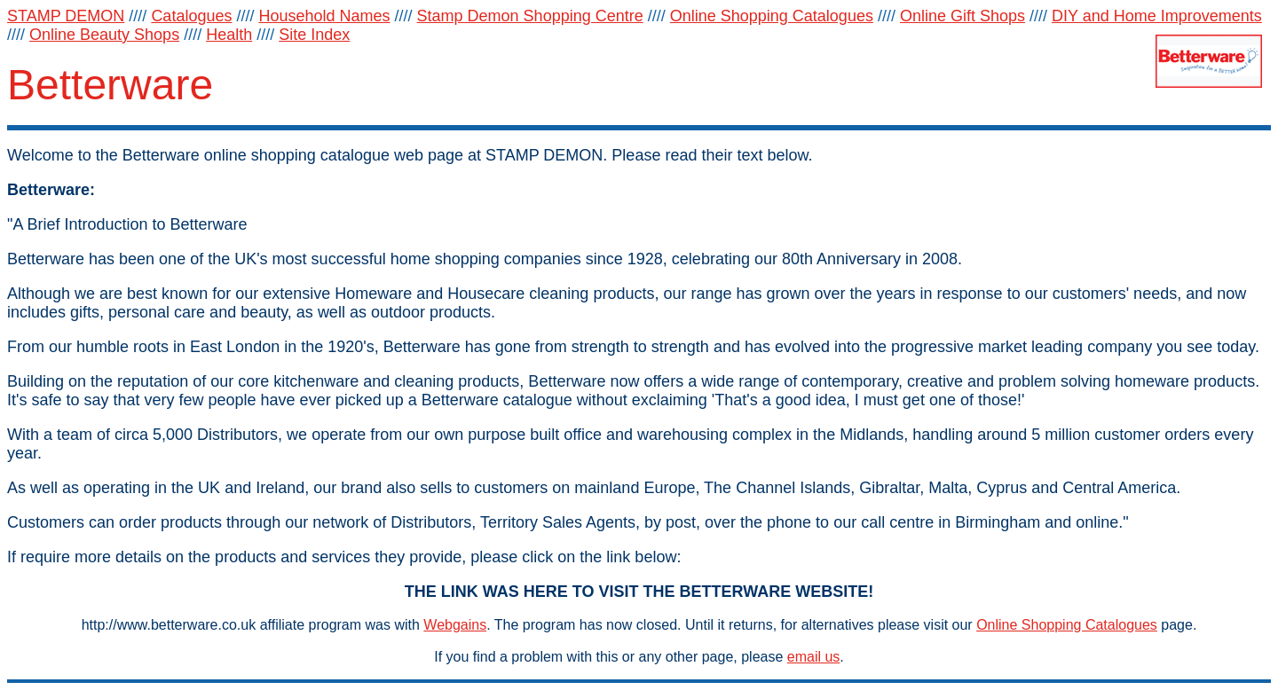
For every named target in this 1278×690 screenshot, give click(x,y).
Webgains (454, 624)
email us (813, 656)
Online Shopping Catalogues (1066, 624)
